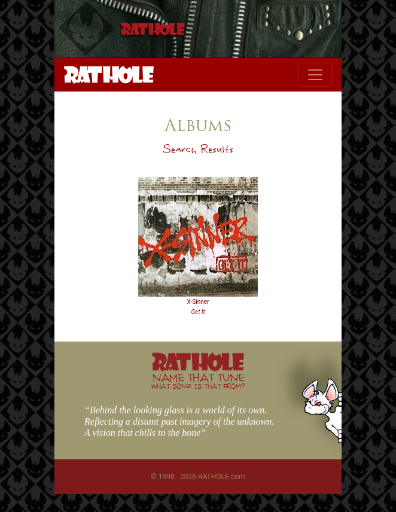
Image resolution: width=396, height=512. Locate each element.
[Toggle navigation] (315, 75)
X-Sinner (198, 301)
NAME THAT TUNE (198, 380)
